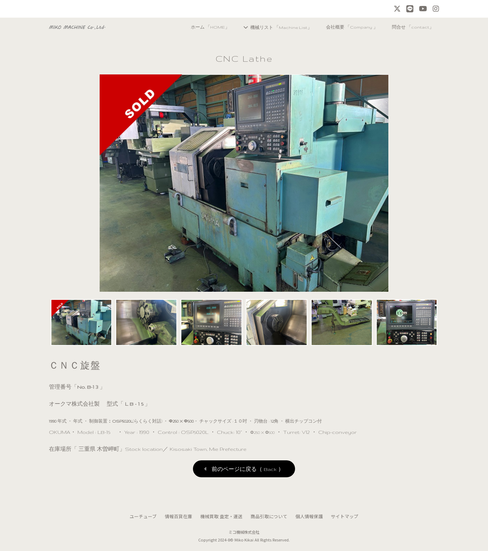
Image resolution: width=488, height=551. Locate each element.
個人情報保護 (309, 516)
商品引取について (269, 516)
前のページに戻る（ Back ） (248, 469)
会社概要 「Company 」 (348, 27)
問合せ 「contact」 (411, 27)
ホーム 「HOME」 (201, 27)
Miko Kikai (244, 540)
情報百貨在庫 (178, 516)
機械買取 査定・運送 (221, 516)
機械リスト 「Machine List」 (274, 27)
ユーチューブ (143, 516)
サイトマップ (344, 516)
